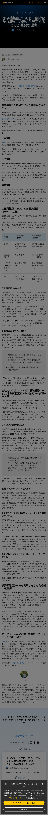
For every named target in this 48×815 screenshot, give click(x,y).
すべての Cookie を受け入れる (24, 803)
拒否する (24, 809)
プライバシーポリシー (17, 798)
